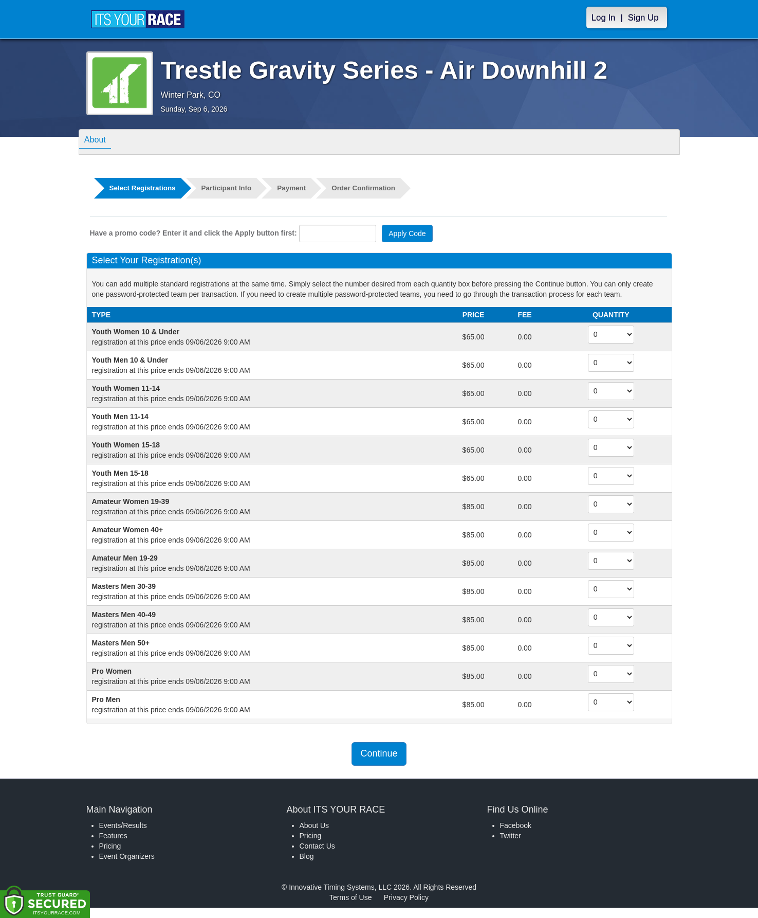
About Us (314, 825)
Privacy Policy (406, 897)
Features (113, 836)
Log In (603, 18)
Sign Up (643, 18)
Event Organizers (127, 856)
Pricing (110, 846)
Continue (378, 753)
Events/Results (123, 825)
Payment (297, 188)
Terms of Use (350, 897)
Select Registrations (144, 188)
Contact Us (317, 846)
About (98, 141)
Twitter (510, 836)
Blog (307, 856)
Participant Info (230, 188)
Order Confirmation (371, 188)
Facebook (515, 825)
